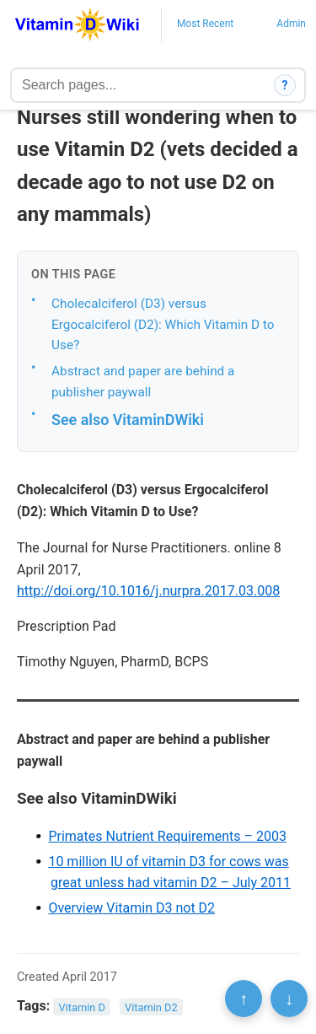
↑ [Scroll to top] (243, 998)
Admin (291, 24)
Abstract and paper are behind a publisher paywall (142, 382)
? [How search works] (285, 85)
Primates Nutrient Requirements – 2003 (167, 836)
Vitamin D (82, 1006)
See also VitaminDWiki (127, 419)
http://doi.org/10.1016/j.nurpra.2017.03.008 (148, 591)
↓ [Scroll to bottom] (289, 998)
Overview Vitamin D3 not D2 (131, 908)
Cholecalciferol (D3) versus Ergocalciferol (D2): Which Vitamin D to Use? (163, 324)
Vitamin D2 (151, 1006)
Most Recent (205, 24)
